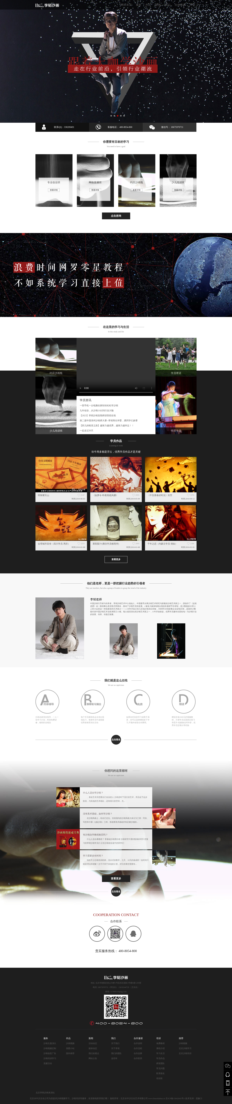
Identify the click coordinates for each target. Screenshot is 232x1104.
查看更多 (116, 559)
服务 (138, 4)
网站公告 (93, 1058)
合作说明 (138, 1043)
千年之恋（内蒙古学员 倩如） (162, 544)
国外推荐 (70, 1053)
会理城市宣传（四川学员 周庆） (54, 544)
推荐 (181, 1038)
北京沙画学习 (185, 1048)
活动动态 (93, 1043)
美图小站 (70, 1048)
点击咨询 (116, 215)
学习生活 (160, 1053)
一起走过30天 (86, 430)
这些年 (114, 1058)
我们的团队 (116, 1053)
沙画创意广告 (50, 1053)
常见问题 (160, 1068)
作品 (148, 4)
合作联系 (138, 1058)
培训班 (159, 1078)
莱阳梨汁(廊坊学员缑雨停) (106, 544)
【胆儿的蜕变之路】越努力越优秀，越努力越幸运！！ (107, 425)
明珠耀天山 (43, 495)
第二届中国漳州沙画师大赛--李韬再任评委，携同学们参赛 (109, 420)
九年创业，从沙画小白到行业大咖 (97, 410)
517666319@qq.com (118, 991)
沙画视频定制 (50, 1048)
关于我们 (115, 1043)
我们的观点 (94, 1053)
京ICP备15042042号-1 (175, 1098)
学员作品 (160, 1058)
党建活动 (48, 1063)
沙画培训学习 (50, 1058)
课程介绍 (160, 1048)
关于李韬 (115, 1048)
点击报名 (116, 739)
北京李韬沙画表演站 (45, 1092)
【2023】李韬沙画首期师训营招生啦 (98, 415)
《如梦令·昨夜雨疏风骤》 (105, 495)
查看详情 (54, 190)
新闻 (158, 4)
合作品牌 (138, 1053)
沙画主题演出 (50, 1043)
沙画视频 (70, 1043)
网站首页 (126, 4)
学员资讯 (85, 400)
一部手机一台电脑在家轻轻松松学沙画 (99, 405)
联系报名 (160, 1073)
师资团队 (160, 1063)
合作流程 (138, 1048)
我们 (167, 4)
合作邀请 (180, 4)
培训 (192, 4)
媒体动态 (93, 1048)
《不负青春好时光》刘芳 (159, 495)
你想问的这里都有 (116, 770)
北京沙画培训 (185, 1053)
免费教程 (160, 1043)
